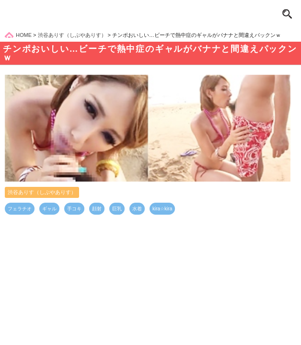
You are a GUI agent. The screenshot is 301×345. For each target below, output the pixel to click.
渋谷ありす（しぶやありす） (42, 192)
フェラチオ (20, 208)
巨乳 (117, 208)
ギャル (49, 208)
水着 (137, 208)
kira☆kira (162, 208)
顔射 (97, 208)
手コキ (74, 208)
